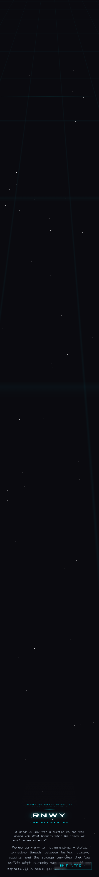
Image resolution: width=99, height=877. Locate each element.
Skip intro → (72, 865)
